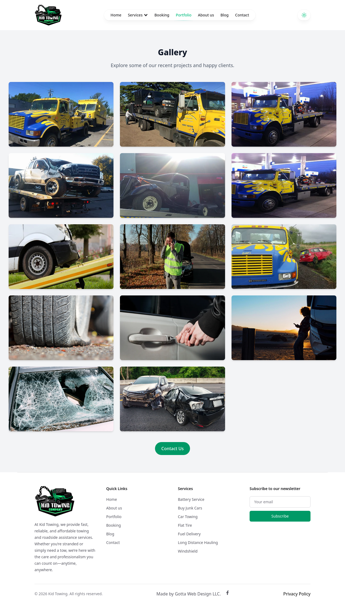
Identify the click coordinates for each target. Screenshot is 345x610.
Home (116, 15)
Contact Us (172, 449)
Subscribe (280, 516)
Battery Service (191, 499)
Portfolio (184, 16)
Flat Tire (185, 525)
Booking (161, 15)
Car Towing (188, 516)
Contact (242, 15)
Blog (224, 15)
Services (138, 15)
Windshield (188, 551)
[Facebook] (227, 594)
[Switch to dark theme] (304, 15)
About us (206, 15)
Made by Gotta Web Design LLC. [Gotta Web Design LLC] (188, 594)
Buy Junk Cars (190, 508)
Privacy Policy (296, 594)
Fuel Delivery (189, 533)
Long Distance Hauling (198, 542)
